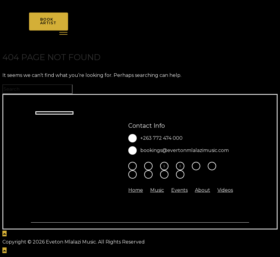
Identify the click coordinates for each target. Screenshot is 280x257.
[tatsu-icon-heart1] (180, 174)
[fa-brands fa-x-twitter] (181, 166)
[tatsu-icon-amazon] (165, 174)
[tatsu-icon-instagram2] (150, 166)
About (202, 190)
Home (135, 190)
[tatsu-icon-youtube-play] (197, 166)
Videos (225, 190)
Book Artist (48, 21)
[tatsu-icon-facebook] (134, 166)
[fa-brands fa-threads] (165, 166)
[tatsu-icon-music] (150, 174)
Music (157, 190)
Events (179, 190)
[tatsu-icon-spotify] (134, 174)
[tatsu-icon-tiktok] (213, 166)
